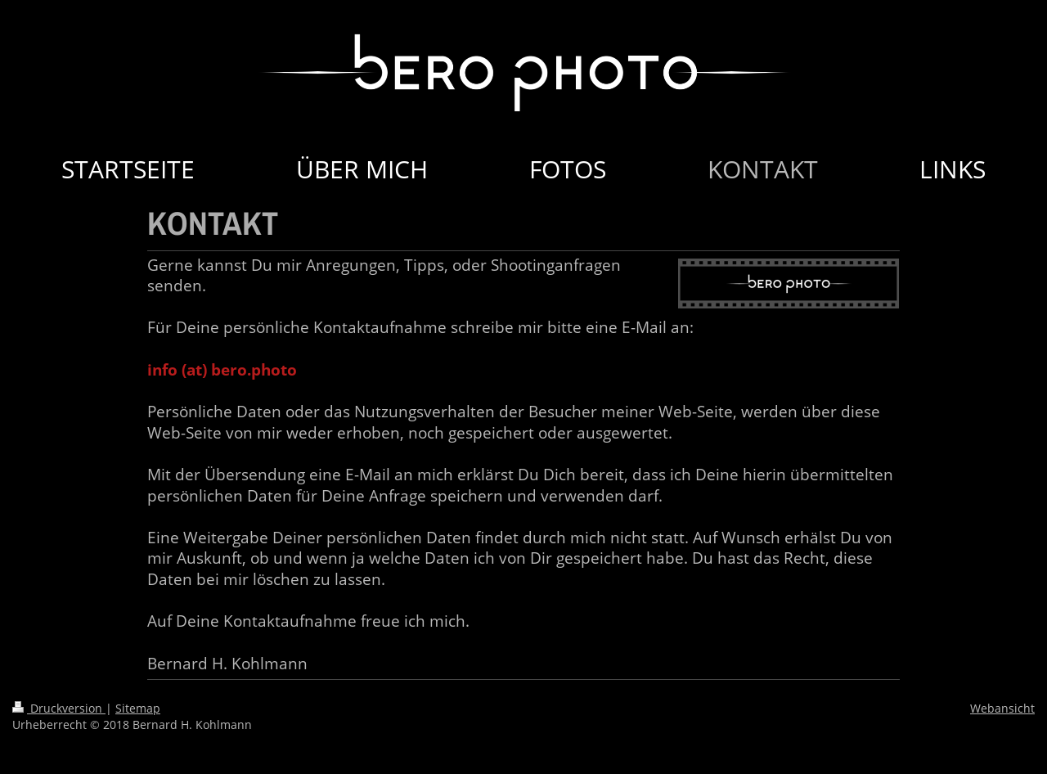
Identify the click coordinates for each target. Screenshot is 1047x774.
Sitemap (137, 708)
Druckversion (59, 708)
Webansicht (1002, 708)
